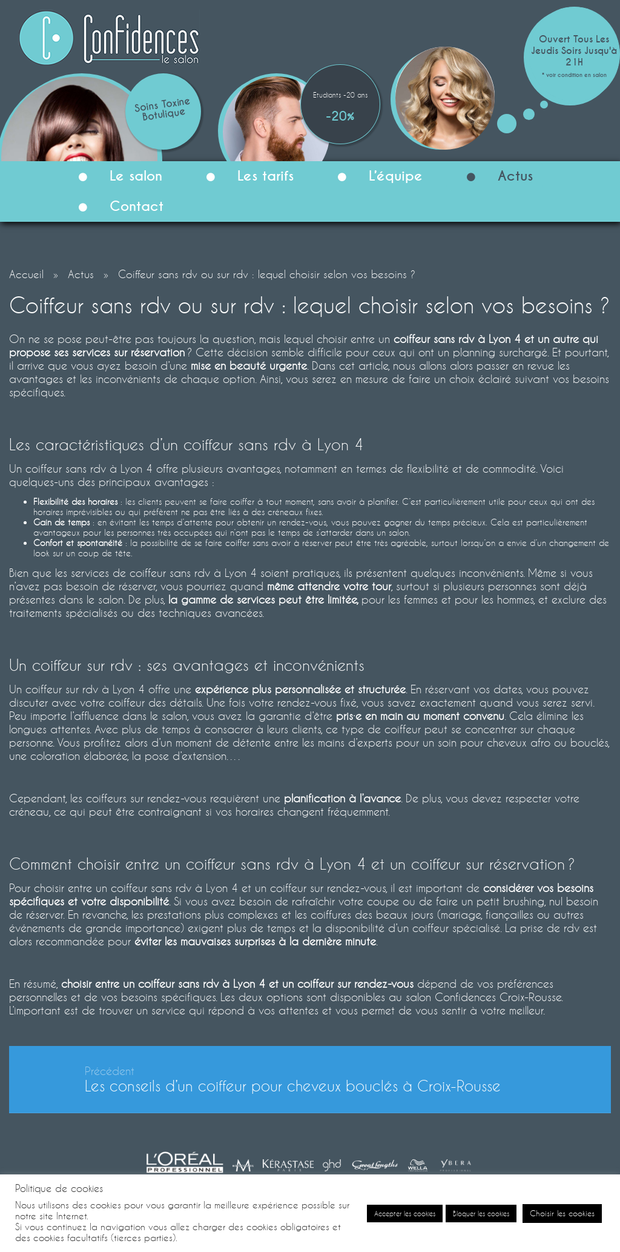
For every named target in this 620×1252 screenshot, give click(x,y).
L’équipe (375, 177)
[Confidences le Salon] (109, 36)
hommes (515, 599)
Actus (495, 177)
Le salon (115, 177)
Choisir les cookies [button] (562, 1213)
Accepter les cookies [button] (404, 1213)
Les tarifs (245, 177)
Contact (115, 207)
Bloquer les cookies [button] (481, 1213)
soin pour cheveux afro (494, 742)
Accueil (26, 274)
